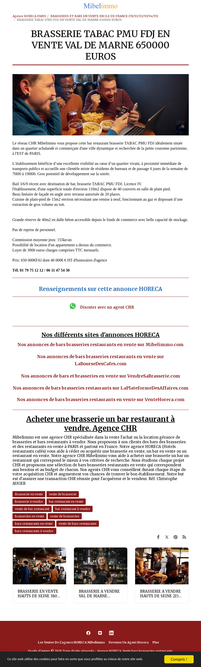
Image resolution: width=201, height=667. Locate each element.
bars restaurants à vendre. (34, 531)
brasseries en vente (29, 516)
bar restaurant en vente (66, 501)
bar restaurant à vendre (72, 509)
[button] (5, 6)
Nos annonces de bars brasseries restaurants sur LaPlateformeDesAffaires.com (101, 388)
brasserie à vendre (29, 501)
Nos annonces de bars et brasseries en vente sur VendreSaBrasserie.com (100, 376)
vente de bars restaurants (77, 523)
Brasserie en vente (29, 494)
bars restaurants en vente (34, 523)
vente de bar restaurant (32, 509)
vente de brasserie (62, 494)
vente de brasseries (64, 516)
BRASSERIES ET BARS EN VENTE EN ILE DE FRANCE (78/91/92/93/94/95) (104, 16)
